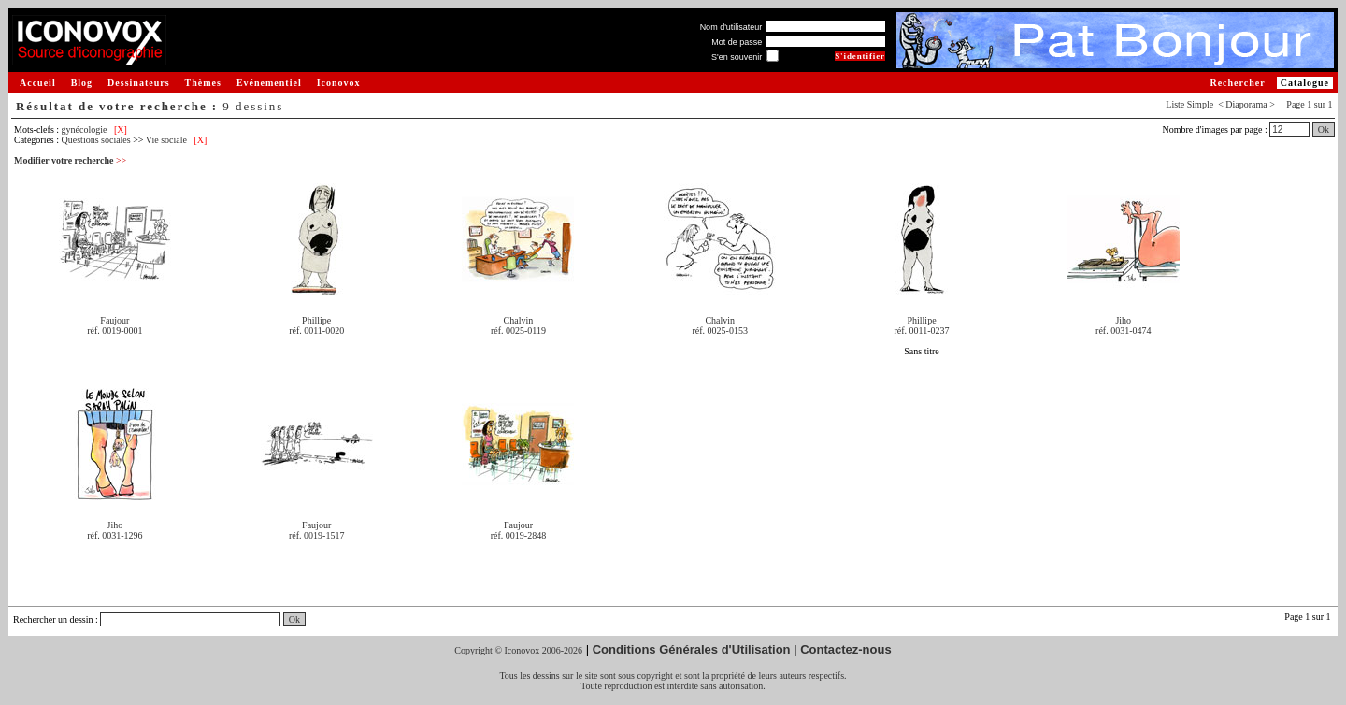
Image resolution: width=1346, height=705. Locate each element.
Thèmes (203, 83)
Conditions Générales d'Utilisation (692, 649)
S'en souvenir (736, 57)
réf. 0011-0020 (316, 330)
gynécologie (84, 129)
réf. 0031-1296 (114, 535)
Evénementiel (269, 83)
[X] (120, 129)
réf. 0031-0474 (1123, 330)
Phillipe (316, 320)
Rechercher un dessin (53, 619)
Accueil (38, 83)
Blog (82, 83)
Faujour (114, 320)
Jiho (1123, 320)
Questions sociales (96, 140)
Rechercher (1237, 83)
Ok (1323, 129)
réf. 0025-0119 (518, 330)
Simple (1200, 104)
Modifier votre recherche (70, 160)
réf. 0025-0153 (720, 330)
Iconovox (339, 83)
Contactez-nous (846, 649)
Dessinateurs (138, 83)
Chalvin (519, 320)
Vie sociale (166, 140)
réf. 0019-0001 (114, 330)
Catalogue (1305, 83)
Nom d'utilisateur (731, 27)
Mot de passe (736, 42)
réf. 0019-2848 (518, 535)
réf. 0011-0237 (921, 330)
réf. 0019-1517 (316, 535)
